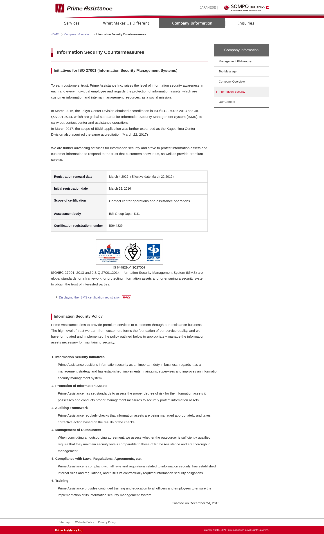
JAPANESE (208, 7)
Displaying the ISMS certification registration (95, 297)
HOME (55, 34)
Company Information (77, 34)
